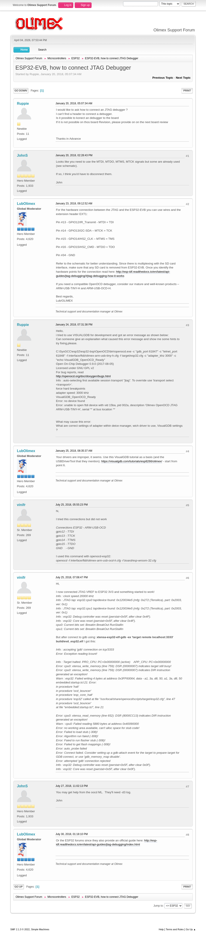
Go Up (19, 886)
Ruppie (23, 103)
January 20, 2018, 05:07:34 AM (74, 103)
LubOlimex (26, 203)
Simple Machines (40, 929)
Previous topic (162, 77)
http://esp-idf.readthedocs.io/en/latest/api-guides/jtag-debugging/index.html (106, 842)
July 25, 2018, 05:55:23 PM (72, 504)
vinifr (21, 505)
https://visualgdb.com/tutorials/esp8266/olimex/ (131, 461)
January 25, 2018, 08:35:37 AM (74, 450)
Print (187, 90)
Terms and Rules (175, 929)
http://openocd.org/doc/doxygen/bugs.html (83, 376)
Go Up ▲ (191, 929)
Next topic (183, 77)
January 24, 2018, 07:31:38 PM (74, 324)
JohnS (22, 155)
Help (161, 929)
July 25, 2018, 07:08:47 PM (72, 577)
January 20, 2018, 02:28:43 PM (74, 155)
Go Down (21, 90)
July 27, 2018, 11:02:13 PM (72, 786)
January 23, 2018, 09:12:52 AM (74, 203)
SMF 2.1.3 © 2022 (20, 929)
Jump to (158, 905)
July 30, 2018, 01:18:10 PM (72, 834)
